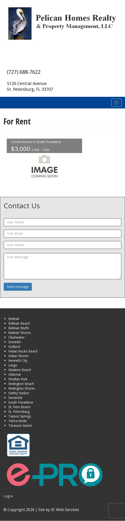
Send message (18, 286)
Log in (8, 496)
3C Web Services (65, 509)
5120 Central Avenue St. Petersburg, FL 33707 (30, 86)
